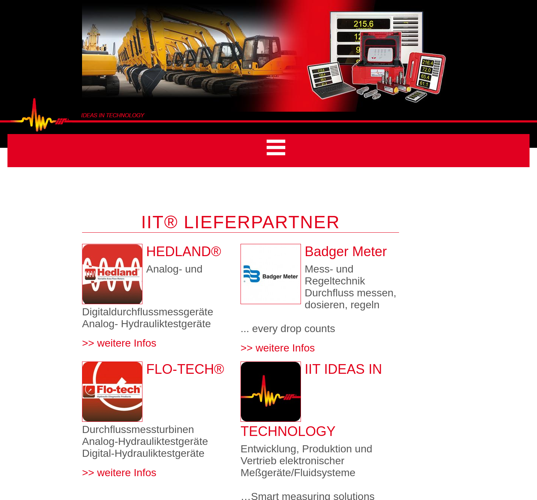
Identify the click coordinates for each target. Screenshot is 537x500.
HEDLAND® (183, 251)
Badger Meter (346, 251)
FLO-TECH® (185, 369)
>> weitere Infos (119, 343)
